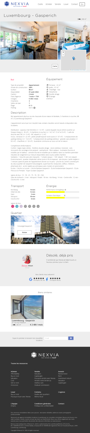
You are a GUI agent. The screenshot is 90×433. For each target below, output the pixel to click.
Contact (74, 4)
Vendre (58, 4)
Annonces (14, 385)
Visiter (24, 232)
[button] (73, 58)
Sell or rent (15, 383)
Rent (60, 376)
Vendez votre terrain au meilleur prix (42, 381)
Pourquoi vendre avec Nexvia (44, 378)
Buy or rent (15, 376)
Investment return (64, 378)
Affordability (15, 374)
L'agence (61, 392)
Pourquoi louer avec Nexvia (20, 397)
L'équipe (14, 404)
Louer (66, 4)
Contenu (37, 392)
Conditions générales (42, 404)
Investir (61, 371)
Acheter (49, 4)
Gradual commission (41, 385)
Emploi (13, 406)
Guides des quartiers (41, 394)
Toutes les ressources (19, 363)
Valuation (14, 378)
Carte (55, 66)
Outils (40, 4)
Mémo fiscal (38, 397)
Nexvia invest (62, 374)
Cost (12, 380)
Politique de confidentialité (43, 406)
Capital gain (38, 376)
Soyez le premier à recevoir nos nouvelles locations (27, 339)
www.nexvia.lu (57, 421)
